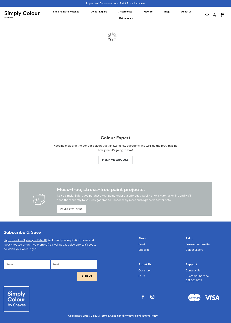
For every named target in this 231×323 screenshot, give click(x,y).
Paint (141, 244)
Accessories (125, 11)
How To (148, 11)
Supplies (143, 250)
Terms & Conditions (112, 315)
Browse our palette (198, 244)
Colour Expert (99, 11)
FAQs (141, 276)
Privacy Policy (132, 315)
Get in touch (126, 18)
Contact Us (193, 270)
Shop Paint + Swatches (66, 11)
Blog (166, 11)
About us (186, 11)
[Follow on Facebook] (143, 297)
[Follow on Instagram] (152, 297)
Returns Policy (149, 315)
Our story (144, 270)
